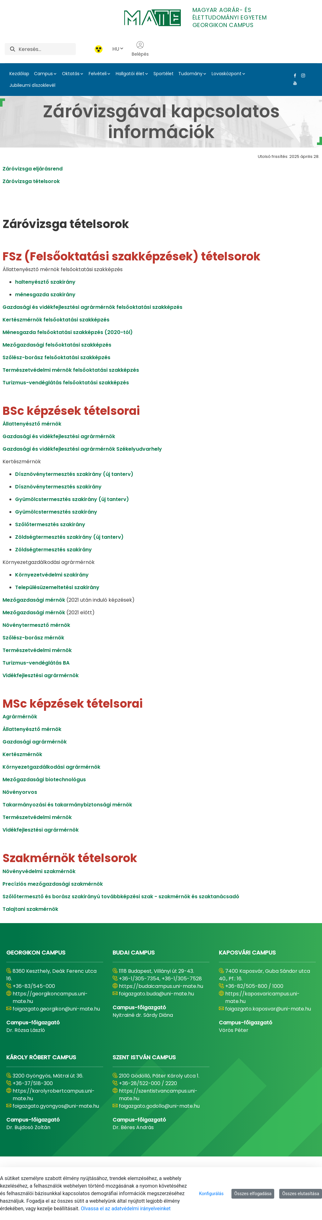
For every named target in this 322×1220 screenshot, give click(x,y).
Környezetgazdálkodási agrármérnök (51, 767)
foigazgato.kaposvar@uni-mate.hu (268, 1008)
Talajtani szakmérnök (30, 909)
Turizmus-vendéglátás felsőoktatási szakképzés (66, 382)
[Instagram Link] (301, 75)
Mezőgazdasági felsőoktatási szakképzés (57, 344)
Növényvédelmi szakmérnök (39, 871)
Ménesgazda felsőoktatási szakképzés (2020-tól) (68, 332)
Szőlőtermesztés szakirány (50, 524)
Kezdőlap (19, 73)
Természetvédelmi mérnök (37, 650)
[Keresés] (47, 49)
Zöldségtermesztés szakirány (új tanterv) (69, 537)
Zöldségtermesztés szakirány (53, 549)
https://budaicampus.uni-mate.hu (161, 986)
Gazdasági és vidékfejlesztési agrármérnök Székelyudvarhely (82, 449)
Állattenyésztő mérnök (32, 423)
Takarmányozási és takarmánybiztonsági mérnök (67, 804)
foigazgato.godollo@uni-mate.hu (159, 1106)
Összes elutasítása (300, 1193)
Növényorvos (20, 792)
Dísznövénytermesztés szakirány (58, 486)
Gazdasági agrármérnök (35, 741)
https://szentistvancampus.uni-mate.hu (158, 1094)
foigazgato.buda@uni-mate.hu (156, 993)
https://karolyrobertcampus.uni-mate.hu (54, 1094)
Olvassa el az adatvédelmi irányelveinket (125, 1209)
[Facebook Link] (293, 75)
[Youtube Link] (293, 83)
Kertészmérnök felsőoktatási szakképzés (56, 319)
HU (118, 49)
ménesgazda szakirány (45, 294)
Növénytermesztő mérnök (36, 625)
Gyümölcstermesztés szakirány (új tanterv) (72, 499)
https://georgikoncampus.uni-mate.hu (50, 997)
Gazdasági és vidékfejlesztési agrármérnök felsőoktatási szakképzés (92, 307)
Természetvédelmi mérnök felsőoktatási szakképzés (71, 370)
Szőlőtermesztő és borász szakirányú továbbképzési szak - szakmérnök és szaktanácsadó (121, 896)
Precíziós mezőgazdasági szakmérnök (53, 884)
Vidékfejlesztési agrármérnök (41, 675)
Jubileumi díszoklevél (32, 85)
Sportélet (163, 73)
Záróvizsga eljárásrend (33, 168)
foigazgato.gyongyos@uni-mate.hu (56, 1106)
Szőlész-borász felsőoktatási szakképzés (56, 357)
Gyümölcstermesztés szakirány (56, 511)
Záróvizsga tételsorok (31, 181)
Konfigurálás (211, 1193)
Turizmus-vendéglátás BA (36, 662)
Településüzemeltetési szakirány (57, 587)
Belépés (140, 49)
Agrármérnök (20, 716)
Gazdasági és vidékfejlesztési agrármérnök (59, 436)
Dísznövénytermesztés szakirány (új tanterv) (74, 474)
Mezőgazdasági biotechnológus (44, 779)
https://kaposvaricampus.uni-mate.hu (262, 997)
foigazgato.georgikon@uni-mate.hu (56, 1008)
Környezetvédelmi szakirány (52, 574)
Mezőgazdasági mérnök (34, 600)
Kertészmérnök (22, 754)
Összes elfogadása (253, 1193)
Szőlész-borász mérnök (33, 637)
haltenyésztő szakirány (45, 282)
